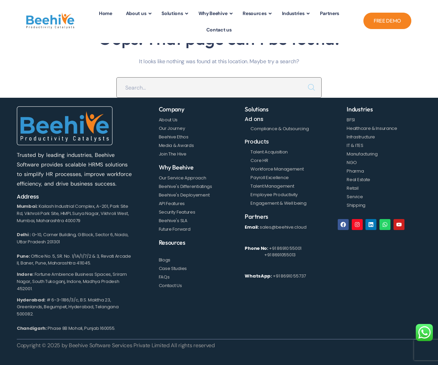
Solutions (256, 109)
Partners (256, 216)
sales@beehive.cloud (283, 227)
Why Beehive (176, 167)
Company (171, 109)
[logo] (50, 20)
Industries (360, 109)
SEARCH (311, 87)
